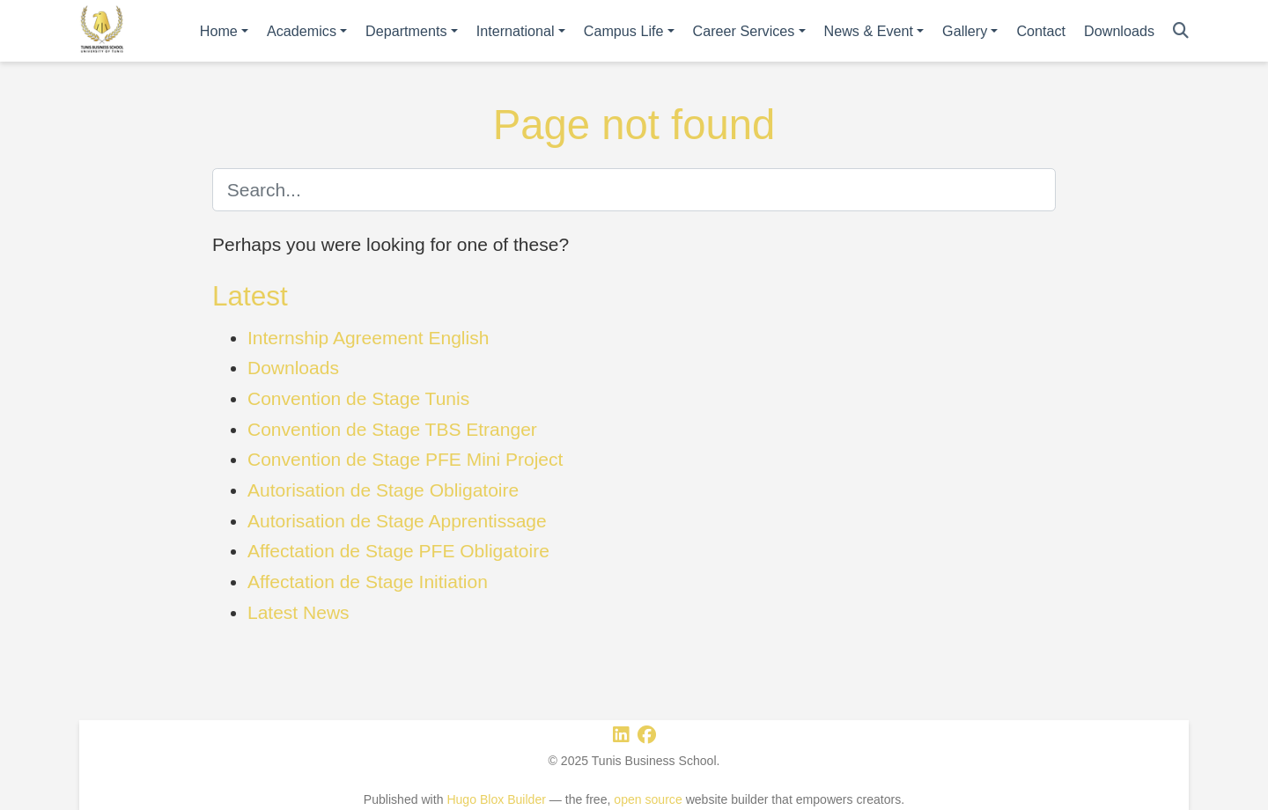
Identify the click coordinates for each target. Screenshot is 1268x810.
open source (648, 799)
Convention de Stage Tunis (358, 398)
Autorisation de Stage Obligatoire (383, 490)
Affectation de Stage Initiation (367, 581)
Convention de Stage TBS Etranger (392, 429)
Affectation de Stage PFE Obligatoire (398, 551)
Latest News (298, 612)
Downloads (293, 367)
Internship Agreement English (368, 338)
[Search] (1181, 31)
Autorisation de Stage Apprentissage (397, 521)
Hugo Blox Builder (496, 799)
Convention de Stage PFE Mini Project (405, 459)
